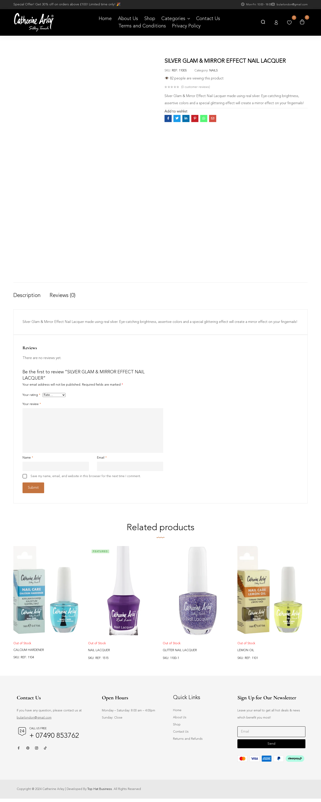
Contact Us (181, 735)
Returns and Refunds (188, 742)
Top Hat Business (99, 792)
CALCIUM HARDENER (28, 653)
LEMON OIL (245, 653)
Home (177, 713)
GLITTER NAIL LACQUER (180, 653)
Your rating (31, 395)
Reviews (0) (62, 295)
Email (102, 458)
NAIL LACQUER (99, 653)
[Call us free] (22, 735)
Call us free (38, 732)
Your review (32, 405)
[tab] (31, 300)
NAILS (213, 70)
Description (27, 295)
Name (28, 458)
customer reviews (195, 87)
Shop (177, 727)
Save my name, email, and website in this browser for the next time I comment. (86, 477)
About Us (179, 720)
